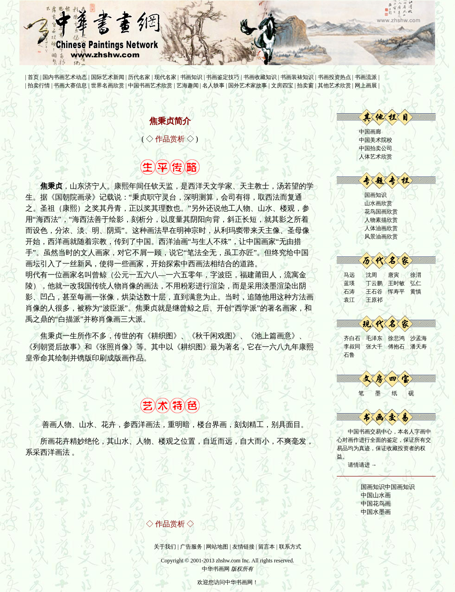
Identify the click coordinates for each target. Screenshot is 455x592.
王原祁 (374, 300)
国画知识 (375, 195)
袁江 (349, 300)
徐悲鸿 (396, 338)
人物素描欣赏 (381, 220)
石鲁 (349, 355)
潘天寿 (418, 346)
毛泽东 (374, 338)
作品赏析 (170, 524)
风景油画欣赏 (381, 236)
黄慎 (415, 291)
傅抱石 (396, 346)
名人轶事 (213, 85)
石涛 (349, 291)
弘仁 (415, 283)
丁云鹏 (374, 283)
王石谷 (374, 291)
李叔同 (352, 346)
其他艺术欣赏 (334, 85)
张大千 (374, 346)
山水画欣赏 (378, 203)
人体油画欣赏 (381, 228)
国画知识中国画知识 (388, 486)
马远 (349, 275)
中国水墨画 (376, 511)
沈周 (371, 275)
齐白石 (352, 338)
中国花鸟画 (376, 503)
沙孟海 (418, 338)
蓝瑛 (349, 283)
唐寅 (393, 275)
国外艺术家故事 (247, 85)
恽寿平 (396, 291)
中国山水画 (376, 495)
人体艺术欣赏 (375, 156)
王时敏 (396, 283)
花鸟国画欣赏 (381, 211)
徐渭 (415, 275)
